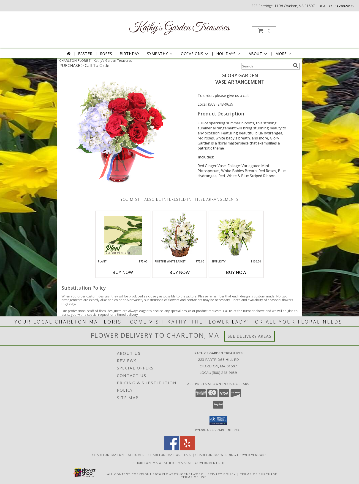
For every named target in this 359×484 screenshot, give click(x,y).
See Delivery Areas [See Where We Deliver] (250, 336)
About (258, 53)
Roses (106, 53)
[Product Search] (266, 66)
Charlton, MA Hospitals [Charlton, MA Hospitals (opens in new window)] (170, 454)
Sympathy (160, 53)
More (283, 53)
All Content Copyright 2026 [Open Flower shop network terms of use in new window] (134, 474)
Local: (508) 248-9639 (215, 104)
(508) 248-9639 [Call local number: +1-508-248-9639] (341, 5)
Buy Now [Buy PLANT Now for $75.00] (122, 272)
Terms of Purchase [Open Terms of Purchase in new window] (258, 474)
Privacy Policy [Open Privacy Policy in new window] (222, 474)
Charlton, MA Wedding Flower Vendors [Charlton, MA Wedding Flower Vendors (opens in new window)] (231, 454)
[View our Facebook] (171, 449)
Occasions (195, 53)
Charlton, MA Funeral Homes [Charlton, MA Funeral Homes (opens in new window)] (118, 454)
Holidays (228, 53)
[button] (264, 30)
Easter (85, 53)
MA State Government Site (201, 462)
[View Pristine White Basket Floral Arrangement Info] (179, 235)
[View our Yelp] (187, 449)
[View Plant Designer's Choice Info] (123, 235)
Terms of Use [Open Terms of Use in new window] (194, 477)
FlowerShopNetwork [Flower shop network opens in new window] (182, 474)
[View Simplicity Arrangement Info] (236, 235)
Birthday (129, 53)
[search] (295, 65)
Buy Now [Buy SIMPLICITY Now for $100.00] (236, 272)
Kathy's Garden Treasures (179, 28)
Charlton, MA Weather (153, 462)
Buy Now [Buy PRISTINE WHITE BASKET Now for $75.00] (179, 272)
